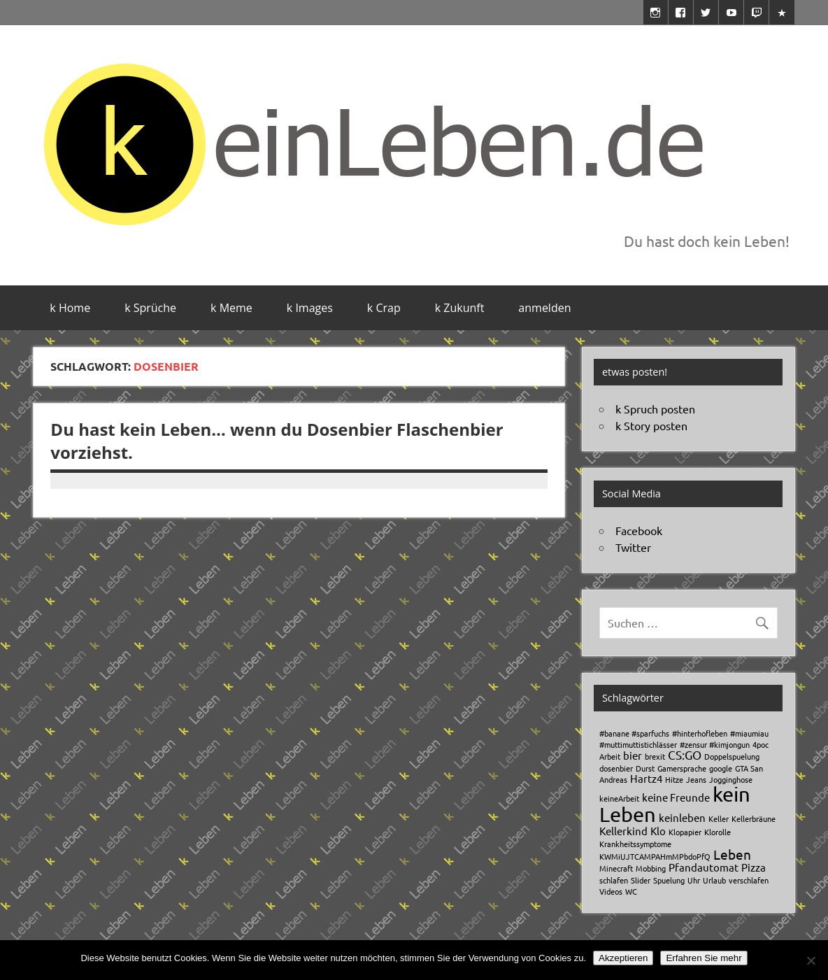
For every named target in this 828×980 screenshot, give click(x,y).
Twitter (633, 547)
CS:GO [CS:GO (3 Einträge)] (684, 754)
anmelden (544, 307)
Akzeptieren (623, 958)
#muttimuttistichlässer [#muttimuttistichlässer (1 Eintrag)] (638, 744)
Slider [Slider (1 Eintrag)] (640, 880)
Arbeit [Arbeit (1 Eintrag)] (609, 756)
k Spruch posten (655, 409)
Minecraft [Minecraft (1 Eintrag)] (616, 868)
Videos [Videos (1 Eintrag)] (610, 891)
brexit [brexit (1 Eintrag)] (655, 756)
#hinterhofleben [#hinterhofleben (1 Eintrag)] (699, 733)
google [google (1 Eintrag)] (720, 768)
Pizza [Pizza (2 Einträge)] (753, 867)
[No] (811, 960)
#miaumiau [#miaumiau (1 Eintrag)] (749, 733)
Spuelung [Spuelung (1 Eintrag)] (669, 880)
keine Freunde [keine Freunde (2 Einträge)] (676, 797)
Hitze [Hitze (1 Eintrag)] (674, 779)
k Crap (384, 307)
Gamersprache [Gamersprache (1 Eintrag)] (681, 768)
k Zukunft (460, 307)
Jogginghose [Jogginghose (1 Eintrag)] (730, 779)
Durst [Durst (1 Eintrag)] (645, 768)
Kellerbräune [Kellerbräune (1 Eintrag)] (753, 818)
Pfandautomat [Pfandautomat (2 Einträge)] (703, 867)
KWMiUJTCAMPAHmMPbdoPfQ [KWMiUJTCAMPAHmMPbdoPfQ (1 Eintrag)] (655, 856)
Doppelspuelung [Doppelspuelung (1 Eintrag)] (731, 756)
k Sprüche (150, 307)
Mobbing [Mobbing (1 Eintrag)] (651, 868)
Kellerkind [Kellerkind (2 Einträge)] (623, 830)
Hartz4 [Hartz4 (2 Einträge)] (646, 778)
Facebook (638, 530)
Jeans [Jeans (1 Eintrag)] (696, 779)
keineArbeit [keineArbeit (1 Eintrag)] (619, 798)
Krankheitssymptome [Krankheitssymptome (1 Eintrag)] (635, 843)
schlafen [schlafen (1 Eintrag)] (613, 880)
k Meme (231, 307)
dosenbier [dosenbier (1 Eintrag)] (616, 768)
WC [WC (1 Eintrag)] (631, 891)
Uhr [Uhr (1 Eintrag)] (693, 880)
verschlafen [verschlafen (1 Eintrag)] (749, 880)
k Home (70, 307)
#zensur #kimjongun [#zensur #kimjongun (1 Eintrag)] (715, 744)
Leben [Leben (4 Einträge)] (732, 854)
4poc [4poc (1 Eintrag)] (760, 744)
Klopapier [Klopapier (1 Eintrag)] (685, 831)
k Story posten (651, 425)
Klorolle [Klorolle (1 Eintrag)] (717, 831)
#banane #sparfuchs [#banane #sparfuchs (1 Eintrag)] (634, 733)
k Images (310, 307)
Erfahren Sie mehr (703, 958)
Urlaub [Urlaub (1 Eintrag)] (714, 880)
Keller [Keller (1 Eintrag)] (718, 818)
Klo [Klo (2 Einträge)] (658, 830)
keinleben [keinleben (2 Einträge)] (682, 817)
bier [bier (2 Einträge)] (632, 755)
